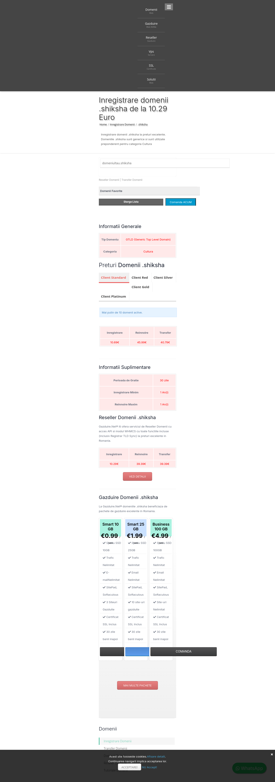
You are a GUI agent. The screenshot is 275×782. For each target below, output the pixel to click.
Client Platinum (113, 296)
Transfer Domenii (132, 179)
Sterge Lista (131, 201)
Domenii (151, 11)
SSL (151, 66)
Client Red (139, 277)
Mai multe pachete (137, 685)
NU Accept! (149, 767)
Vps (151, 52)
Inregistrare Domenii (122, 124)
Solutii (151, 80)
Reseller (151, 38)
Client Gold (140, 287)
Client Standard (113, 277)
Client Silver (163, 277)
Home (103, 124)
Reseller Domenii (109, 179)
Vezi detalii (137, 476)
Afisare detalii (156, 756)
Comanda (183, 651)
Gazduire (151, 24)
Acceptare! (129, 767)
